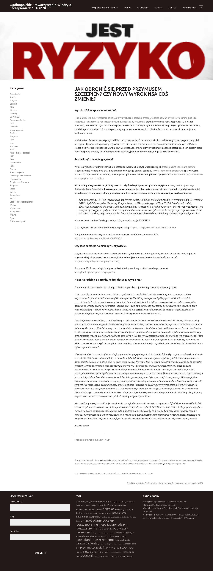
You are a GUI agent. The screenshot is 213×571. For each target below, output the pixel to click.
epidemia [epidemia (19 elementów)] (118, 509)
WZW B (13, 214)
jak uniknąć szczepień (127, 460)
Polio (12, 165)
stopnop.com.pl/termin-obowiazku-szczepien (152, 227)
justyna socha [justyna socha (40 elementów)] (119, 513)
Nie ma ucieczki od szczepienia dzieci (94, 117)
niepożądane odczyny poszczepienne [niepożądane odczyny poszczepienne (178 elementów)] (95, 522)
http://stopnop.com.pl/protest (100, 272)
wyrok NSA (180, 463)
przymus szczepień (134, 463)
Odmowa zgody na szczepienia (172, 460)
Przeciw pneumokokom (20, 175)
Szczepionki (15, 195)
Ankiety (13, 97)
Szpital (13, 198)
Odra (12, 159)
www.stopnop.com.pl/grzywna (168, 170)
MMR (12, 149)
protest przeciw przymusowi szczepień (107, 463)
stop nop (148, 463)
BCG (12, 107)
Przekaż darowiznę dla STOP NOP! (92, 439)
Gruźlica (13, 133)
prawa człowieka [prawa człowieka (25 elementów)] (122, 540)
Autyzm (13, 100)
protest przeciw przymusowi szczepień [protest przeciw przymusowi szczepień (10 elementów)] (111, 544)
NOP (12, 156)
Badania (13, 103)
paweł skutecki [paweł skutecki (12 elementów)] (120, 536)
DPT (12, 123)
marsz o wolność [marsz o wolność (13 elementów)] (119, 517)
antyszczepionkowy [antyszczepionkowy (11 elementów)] (119, 502)
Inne (97, 460)
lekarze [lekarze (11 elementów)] (110, 517)
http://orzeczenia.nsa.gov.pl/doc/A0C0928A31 (98, 238)
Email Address (16, 501)
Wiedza (158, 7)
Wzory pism (15, 211)
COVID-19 (14, 116)
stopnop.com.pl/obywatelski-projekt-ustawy (97, 261)
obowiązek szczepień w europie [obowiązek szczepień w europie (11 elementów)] (102, 533)
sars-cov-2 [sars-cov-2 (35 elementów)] (110, 547)
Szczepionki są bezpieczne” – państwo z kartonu (165, 501)
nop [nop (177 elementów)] (100, 528)
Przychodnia (15, 178)
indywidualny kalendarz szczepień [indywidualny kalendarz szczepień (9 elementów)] (100, 513)
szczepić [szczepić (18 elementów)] (98, 556)
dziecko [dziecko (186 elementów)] (108, 508)
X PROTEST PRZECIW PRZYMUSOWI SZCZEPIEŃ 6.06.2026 (171, 514)
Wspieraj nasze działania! (105, 7)
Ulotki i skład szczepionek (21, 201)
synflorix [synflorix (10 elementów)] (79, 552)
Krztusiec (14, 146)
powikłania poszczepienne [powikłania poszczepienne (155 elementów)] (95, 539)
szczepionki (169, 463)
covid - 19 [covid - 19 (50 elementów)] (104, 505)
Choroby (13, 113)
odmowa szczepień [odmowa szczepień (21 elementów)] (98, 536)
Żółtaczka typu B (18, 221)
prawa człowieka (194, 460)
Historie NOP (189, 7)
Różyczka (14, 185)
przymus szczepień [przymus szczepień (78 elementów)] (92, 547)
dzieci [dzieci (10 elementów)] (100, 510)
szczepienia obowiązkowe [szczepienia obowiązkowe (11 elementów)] (111, 552)
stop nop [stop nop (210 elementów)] (127, 547)
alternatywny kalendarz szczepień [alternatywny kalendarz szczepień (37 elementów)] (93, 501)
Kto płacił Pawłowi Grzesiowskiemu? (159, 504)
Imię (12, 516)
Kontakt (172, 7)
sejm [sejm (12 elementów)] (117, 548)
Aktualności (143, 7)
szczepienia (158, 463)
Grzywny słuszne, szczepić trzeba (132, 117)
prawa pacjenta (82, 463)
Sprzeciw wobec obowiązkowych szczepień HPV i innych (168, 518)
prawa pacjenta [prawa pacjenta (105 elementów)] (87, 543)
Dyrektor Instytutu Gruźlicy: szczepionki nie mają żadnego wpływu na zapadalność (164, 483)
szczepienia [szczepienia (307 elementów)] (92, 551)
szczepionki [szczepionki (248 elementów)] (85, 555)
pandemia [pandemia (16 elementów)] (110, 536)
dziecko (113, 460)
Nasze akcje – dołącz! (20, 152)
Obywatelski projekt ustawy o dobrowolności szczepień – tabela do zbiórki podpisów (114, 473)
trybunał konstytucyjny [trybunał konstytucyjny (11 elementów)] (111, 556)
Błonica (13, 110)
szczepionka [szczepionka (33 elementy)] (128, 551)
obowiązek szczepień (148, 460)
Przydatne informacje (19, 182)
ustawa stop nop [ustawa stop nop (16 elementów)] (125, 556)
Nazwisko (14, 531)
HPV (12, 139)
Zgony (12, 218)
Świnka (13, 192)
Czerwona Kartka (18, 120)
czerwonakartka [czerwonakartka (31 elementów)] (118, 505)
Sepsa (12, 188)
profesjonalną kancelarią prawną (178, 166)
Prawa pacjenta (17, 172)
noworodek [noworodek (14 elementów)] (108, 529)
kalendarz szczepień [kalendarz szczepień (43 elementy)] (87, 516)
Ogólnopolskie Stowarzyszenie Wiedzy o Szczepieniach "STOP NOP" (40, 6)
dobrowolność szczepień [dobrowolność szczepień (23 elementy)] (87, 509)
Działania (14, 126)
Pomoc (127, 7)
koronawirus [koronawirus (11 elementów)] (102, 517)
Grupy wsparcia (16, 129)
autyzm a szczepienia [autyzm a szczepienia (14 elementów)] (90, 505)
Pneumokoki (15, 162)
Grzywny (14, 136)
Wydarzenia (15, 208)
